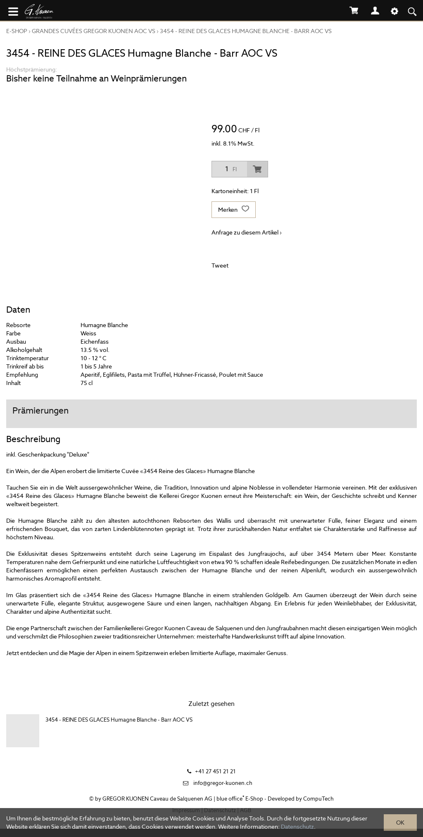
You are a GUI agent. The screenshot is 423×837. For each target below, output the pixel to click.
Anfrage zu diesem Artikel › (247, 232)
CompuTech (318, 798)
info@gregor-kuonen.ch (222, 783)
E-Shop (16, 31)
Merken (233, 210)
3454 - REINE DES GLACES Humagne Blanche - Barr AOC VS (246, 31)
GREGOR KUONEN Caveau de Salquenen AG (157, 798)
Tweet (220, 265)
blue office (230, 798)
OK (400, 822)
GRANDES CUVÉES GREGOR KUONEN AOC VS (93, 31)
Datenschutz (297, 826)
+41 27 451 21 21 (215, 771)
